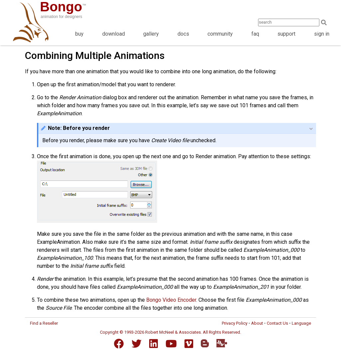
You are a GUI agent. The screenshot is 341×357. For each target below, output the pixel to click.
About (257, 323)
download (113, 34)
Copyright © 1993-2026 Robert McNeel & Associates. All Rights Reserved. (170, 332)
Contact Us (277, 323)
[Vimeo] (188, 343)
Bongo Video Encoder (171, 300)
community (220, 34)
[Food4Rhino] (221, 343)
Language (301, 323)
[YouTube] (171, 343)
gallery (151, 34)
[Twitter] (136, 343)
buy (79, 34)
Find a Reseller (44, 323)
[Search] (326, 22)
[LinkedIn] (153, 343)
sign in (321, 34)
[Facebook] (119, 343)
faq (255, 34)
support (286, 34)
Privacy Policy (234, 323)
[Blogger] (204, 343)
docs (183, 34)
